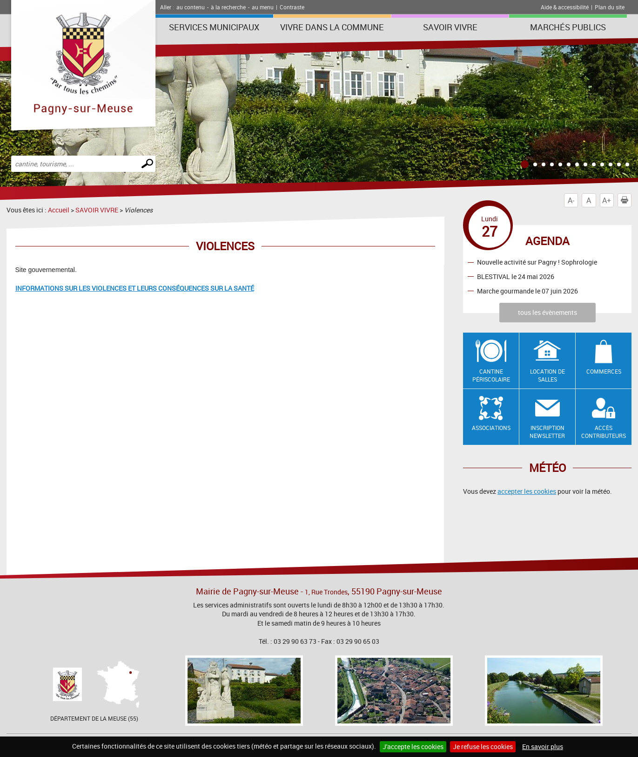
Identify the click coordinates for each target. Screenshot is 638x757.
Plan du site (610, 7)
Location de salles (547, 375)
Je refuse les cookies (483, 746)
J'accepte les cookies (413, 746)
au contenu (190, 7)
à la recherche (228, 7)
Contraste (292, 7)
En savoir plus (542, 746)
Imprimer (626, 200)
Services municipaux (214, 27)
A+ (606, 200)
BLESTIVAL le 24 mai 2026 (515, 276)
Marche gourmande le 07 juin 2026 (527, 290)
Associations (491, 427)
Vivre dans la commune (332, 27)
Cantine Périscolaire (491, 375)
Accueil (58, 209)
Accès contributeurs (603, 431)
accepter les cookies (526, 491)
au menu (263, 7)
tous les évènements (547, 312)
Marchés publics (568, 27)
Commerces (603, 371)
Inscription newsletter (547, 431)
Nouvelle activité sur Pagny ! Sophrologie (537, 262)
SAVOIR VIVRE (450, 27)
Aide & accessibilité (565, 7)
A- (571, 200)
